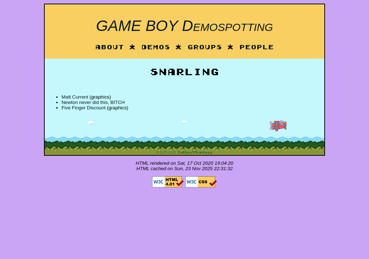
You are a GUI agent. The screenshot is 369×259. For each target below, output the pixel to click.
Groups (204, 47)
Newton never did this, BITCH (93, 102)
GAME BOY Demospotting (184, 25)
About (109, 47)
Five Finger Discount (84, 107)
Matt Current (75, 97)
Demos (155, 47)
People (256, 47)
